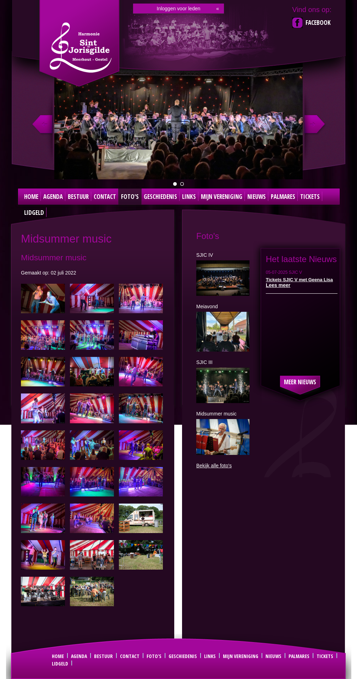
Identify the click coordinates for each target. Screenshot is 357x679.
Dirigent (182, 184)
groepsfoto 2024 (174, 184)
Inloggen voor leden (179, 8)
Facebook (318, 22)
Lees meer (278, 285)
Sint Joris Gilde (80, 47)
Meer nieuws (300, 382)
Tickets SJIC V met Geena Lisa (299, 279)
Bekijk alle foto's (214, 465)
